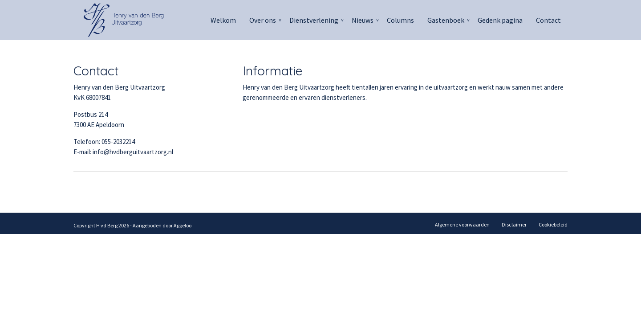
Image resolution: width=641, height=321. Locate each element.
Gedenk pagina (500, 20)
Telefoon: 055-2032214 (104, 141)
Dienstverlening (313, 20)
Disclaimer (514, 224)
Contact (548, 20)
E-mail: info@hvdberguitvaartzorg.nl (123, 152)
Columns (400, 20)
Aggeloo (182, 225)
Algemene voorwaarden (462, 224)
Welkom (223, 20)
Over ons (262, 20)
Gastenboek (445, 20)
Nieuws (362, 20)
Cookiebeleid (553, 224)
